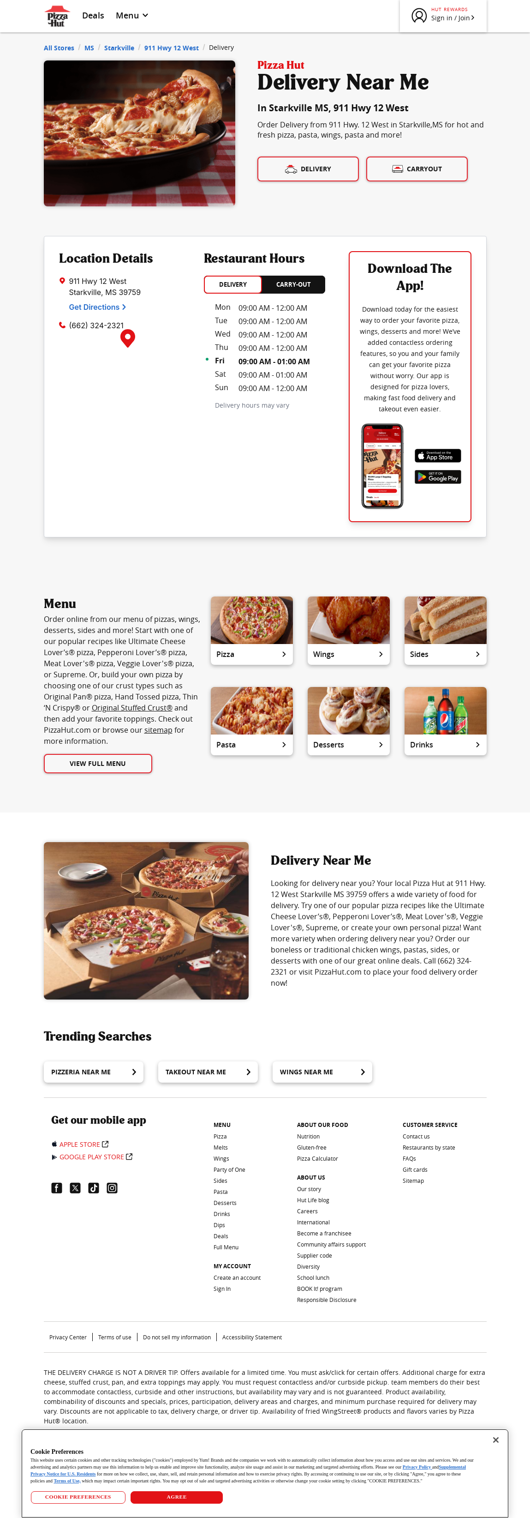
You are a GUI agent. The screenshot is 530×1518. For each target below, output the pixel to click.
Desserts (348, 745)
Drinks (445, 745)
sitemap (158, 730)
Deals (93, 15)
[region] (265, 1473)
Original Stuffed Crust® (132, 708)
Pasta (251, 745)
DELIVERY (233, 284)
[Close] (496, 1440)
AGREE (177, 1497)
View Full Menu (98, 763)
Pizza (251, 654)
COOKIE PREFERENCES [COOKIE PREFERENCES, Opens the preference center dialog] (78, 1497)
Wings (348, 654)
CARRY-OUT (293, 284)
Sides (445, 654)
